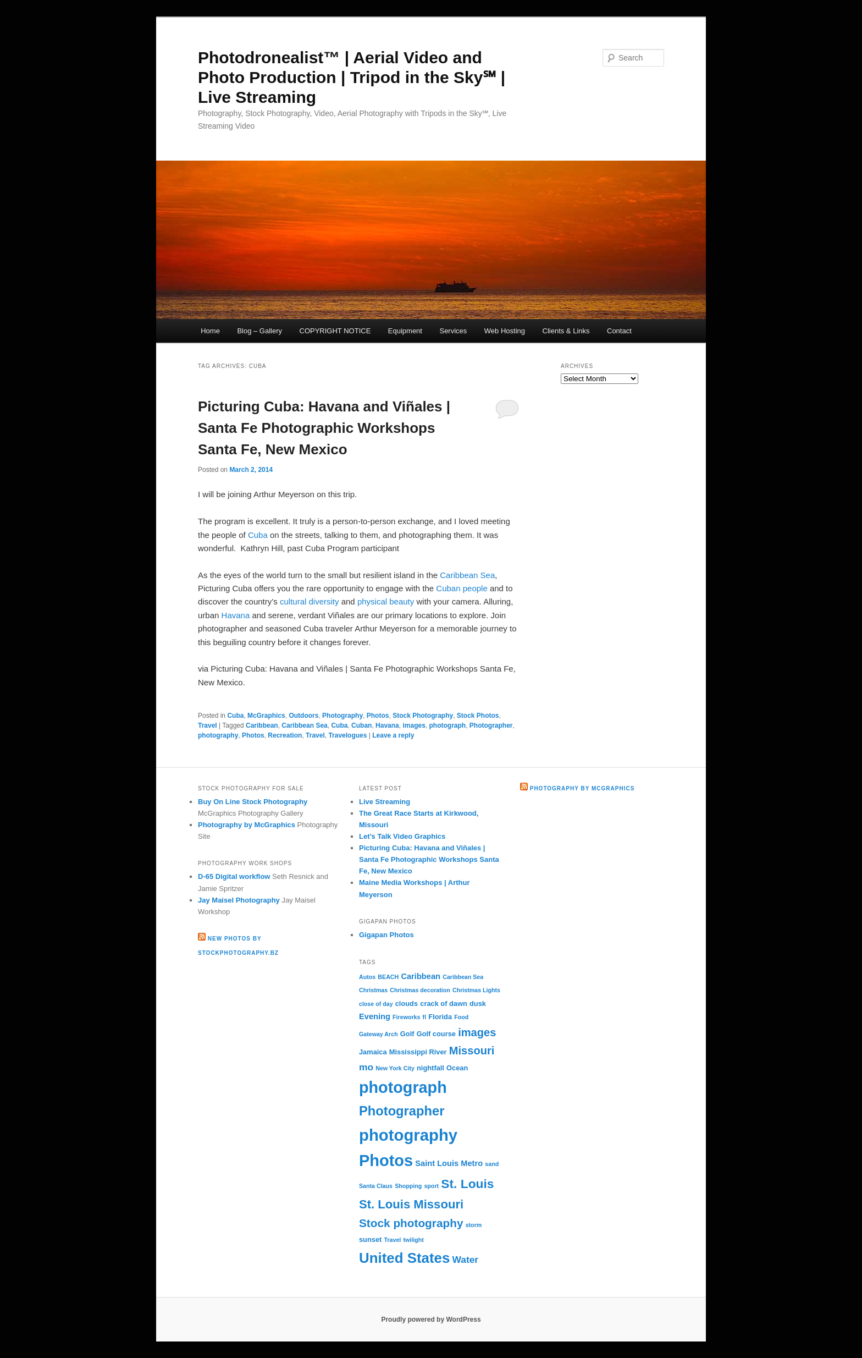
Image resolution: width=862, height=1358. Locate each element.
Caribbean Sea (467, 575)
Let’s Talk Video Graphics (402, 836)
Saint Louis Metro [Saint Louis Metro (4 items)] (449, 1163)
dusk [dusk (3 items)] (477, 1003)
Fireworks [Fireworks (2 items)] (406, 1017)
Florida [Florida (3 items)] (440, 1017)
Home (210, 331)
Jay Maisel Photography (239, 900)
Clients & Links (566, 331)
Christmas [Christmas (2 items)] (373, 990)
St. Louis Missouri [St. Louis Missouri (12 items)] (411, 1204)
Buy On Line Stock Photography (252, 802)
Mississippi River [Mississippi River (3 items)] (418, 1052)
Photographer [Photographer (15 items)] (401, 1111)
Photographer (491, 725)
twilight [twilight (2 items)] (413, 1239)
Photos (378, 715)
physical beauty (385, 601)
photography (218, 735)
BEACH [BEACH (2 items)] (388, 977)
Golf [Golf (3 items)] (407, 1034)
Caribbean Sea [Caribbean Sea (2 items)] (463, 977)
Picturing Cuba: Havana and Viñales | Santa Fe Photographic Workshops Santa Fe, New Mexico (324, 428)
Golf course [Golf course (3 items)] (436, 1034)
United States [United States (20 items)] (404, 1258)
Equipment (405, 331)
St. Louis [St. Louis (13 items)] (467, 1183)
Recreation (285, 735)
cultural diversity (309, 601)
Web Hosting (504, 331)
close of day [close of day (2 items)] (376, 1003)
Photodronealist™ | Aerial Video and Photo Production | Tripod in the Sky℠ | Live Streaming (351, 77)
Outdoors (303, 715)
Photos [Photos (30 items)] (386, 1160)
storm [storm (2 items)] (474, 1225)
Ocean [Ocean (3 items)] (457, 1068)
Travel (207, 725)
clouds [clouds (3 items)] (406, 1003)
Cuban (361, 725)
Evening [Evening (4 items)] (374, 1016)
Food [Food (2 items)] (461, 1017)
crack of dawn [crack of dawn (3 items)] (443, 1003)
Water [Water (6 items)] (465, 1259)
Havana (236, 615)
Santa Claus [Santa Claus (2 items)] (376, 1186)
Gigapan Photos (386, 935)
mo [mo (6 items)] (366, 1067)
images (413, 725)
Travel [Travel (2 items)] (392, 1239)
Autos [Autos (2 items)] (367, 977)
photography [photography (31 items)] (408, 1135)
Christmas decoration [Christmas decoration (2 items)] (420, 990)
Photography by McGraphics (246, 825)
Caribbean (262, 725)
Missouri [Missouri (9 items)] (472, 1050)
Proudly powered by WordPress (430, 1319)
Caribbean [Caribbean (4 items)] (420, 976)
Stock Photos (478, 715)
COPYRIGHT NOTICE (335, 331)
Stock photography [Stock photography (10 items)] (411, 1223)
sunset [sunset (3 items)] (370, 1239)
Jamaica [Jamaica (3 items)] (373, 1052)
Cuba (258, 535)
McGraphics (266, 715)
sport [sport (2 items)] (431, 1186)
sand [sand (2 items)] (492, 1164)
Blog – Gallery (259, 331)
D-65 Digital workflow (234, 876)
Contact (619, 331)
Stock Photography (423, 715)
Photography (342, 715)
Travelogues (347, 735)
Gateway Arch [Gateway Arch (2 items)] (378, 1034)
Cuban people (461, 588)
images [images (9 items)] (477, 1032)
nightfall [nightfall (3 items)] (430, 1068)
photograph (447, 725)
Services (453, 331)
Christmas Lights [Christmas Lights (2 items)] (476, 990)
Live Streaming (384, 802)
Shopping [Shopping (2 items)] (408, 1186)
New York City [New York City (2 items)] (395, 1068)
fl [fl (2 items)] (425, 1017)
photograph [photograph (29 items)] (403, 1087)
